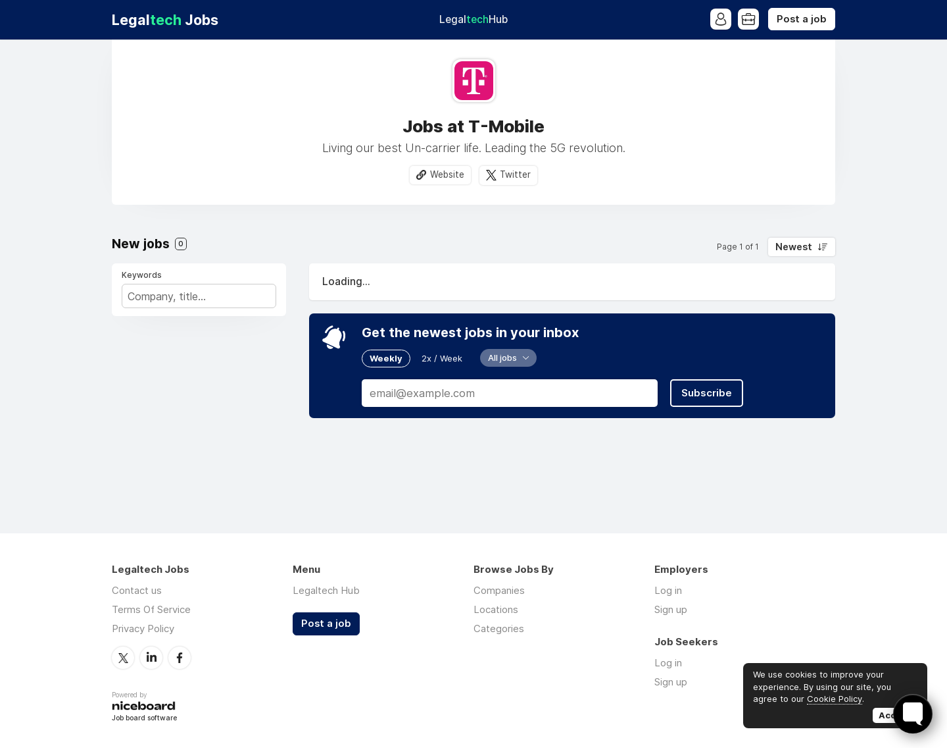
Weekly (386, 358)
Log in (668, 590)
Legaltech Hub (326, 590)
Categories (499, 628)
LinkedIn (151, 658)
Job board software (144, 718)
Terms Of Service (151, 609)
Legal (473, 19)
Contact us (137, 590)
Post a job (802, 19)
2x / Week (442, 358)
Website (447, 174)
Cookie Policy (834, 698)
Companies (499, 590)
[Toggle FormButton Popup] (913, 714)
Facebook (179, 658)
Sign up (670, 609)
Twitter (515, 174)
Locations (496, 609)
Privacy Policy (143, 628)
